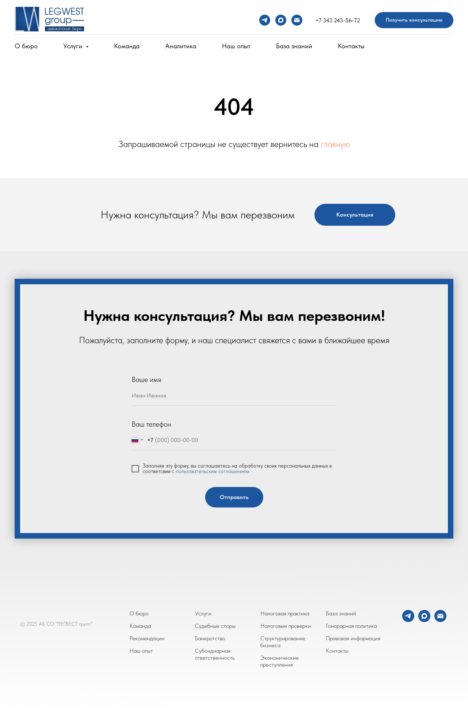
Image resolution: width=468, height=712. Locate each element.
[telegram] (264, 20)
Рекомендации (147, 638)
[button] (414, 20)
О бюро (26, 46)
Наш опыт (236, 46)
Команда (127, 46)
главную (335, 144)
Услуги (203, 613)
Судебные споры (215, 625)
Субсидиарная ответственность (215, 654)
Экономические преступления (279, 661)
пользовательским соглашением (212, 471)
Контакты (351, 46)
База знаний (294, 46)
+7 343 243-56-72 (337, 20)
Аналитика (180, 46)
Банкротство (210, 638)
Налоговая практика (284, 613)
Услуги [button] (73, 46)
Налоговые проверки (285, 625)
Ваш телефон (151, 424)
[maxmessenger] (280, 20)
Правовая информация (353, 638)
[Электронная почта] (296, 20)
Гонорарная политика (351, 625)
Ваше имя (146, 379)
